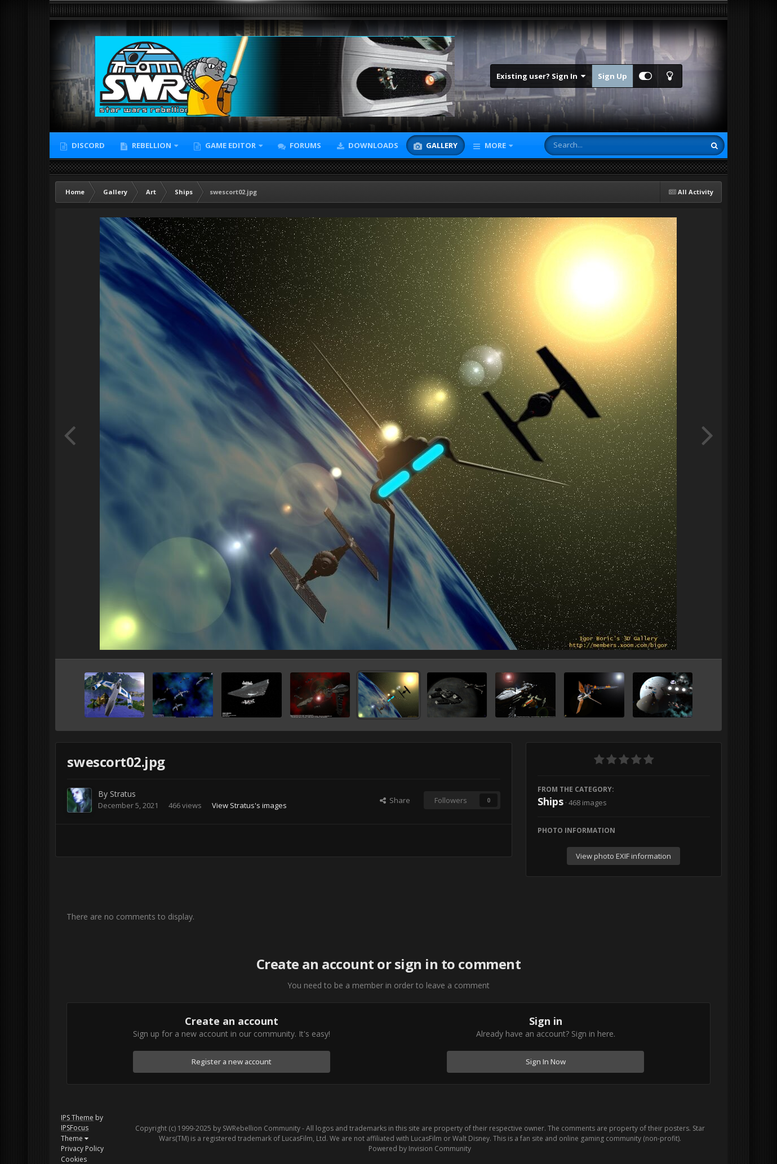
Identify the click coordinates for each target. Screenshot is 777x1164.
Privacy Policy (82, 1148)
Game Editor (230, 145)
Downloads (372, 145)
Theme (74, 1138)
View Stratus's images (249, 805)
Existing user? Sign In (541, 76)
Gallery (441, 145)
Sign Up (612, 76)
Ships (550, 801)
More (495, 145)
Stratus (123, 793)
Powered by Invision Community (419, 1148)
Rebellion (151, 145)
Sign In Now (546, 1061)
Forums (304, 145)
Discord (87, 145)
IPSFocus (74, 1127)
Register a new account (232, 1061)
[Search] (595, 145)
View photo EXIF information (623, 856)
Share (395, 800)
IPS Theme (77, 1117)
